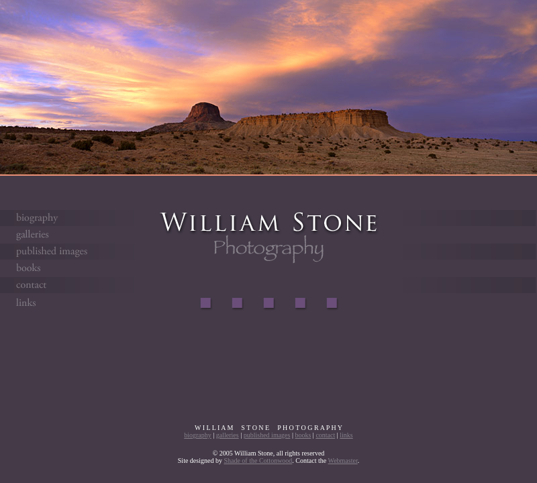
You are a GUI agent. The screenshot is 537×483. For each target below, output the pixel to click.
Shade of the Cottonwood (258, 460)
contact (325, 435)
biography (197, 435)
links (346, 435)
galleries (227, 435)
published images (267, 435)
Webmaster (343, 460)
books (303, 435)
